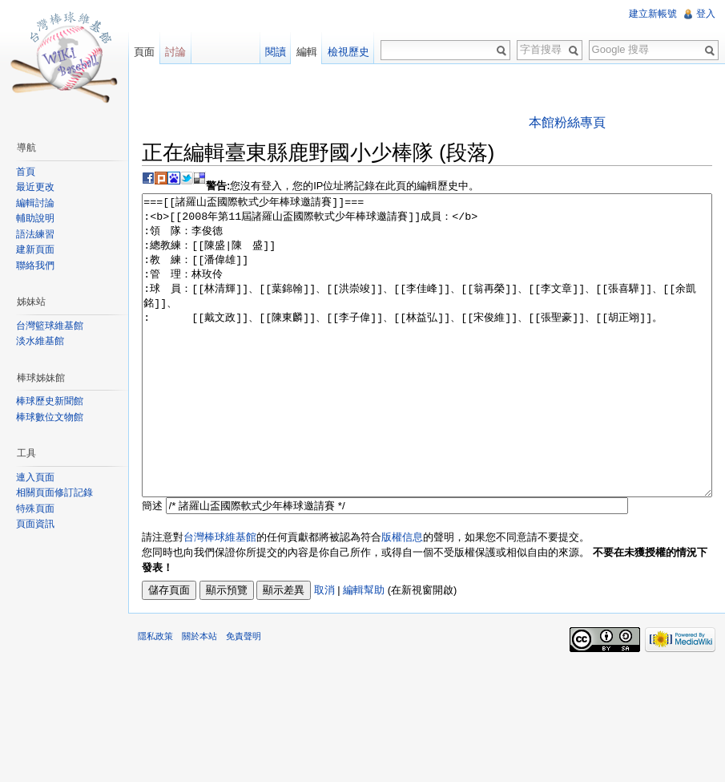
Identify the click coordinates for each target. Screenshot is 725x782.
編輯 (306, 52)
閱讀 (275, 52)
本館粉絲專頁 (567, 122)
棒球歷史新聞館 (49, 401)
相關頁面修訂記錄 (54, 492)
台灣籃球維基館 (49, 325)
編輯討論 (35, 203)
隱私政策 (155, 696)
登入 (705, 13)
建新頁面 (35, 249)
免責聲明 (243, 696)
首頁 (25, 171)
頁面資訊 (35, 523)
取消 (324, 650)
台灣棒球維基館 (219, 597)
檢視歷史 (348, 52)
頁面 (144, 52)
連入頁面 (35, 477)
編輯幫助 (364, 650)
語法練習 (35, 234)
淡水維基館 (40, 340)
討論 (175, 52)
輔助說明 (35, 218)
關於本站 (199, 696)
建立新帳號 (653, 13)
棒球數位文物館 (49, 417)
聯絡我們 (35, 265)
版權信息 (402, 597)
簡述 (152, 566)
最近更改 (35, 186)
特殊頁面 (35, 508)
